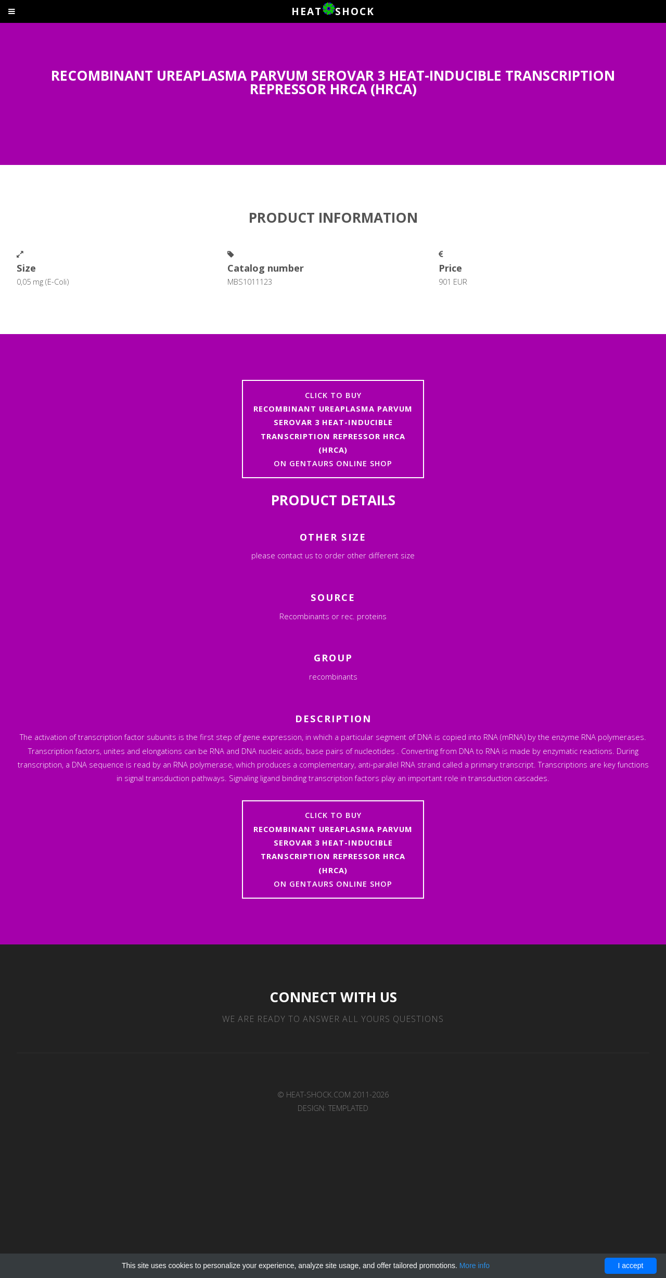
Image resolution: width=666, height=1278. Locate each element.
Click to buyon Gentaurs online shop (333, 429)
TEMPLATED (348, 1108)
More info (474, 1265)
